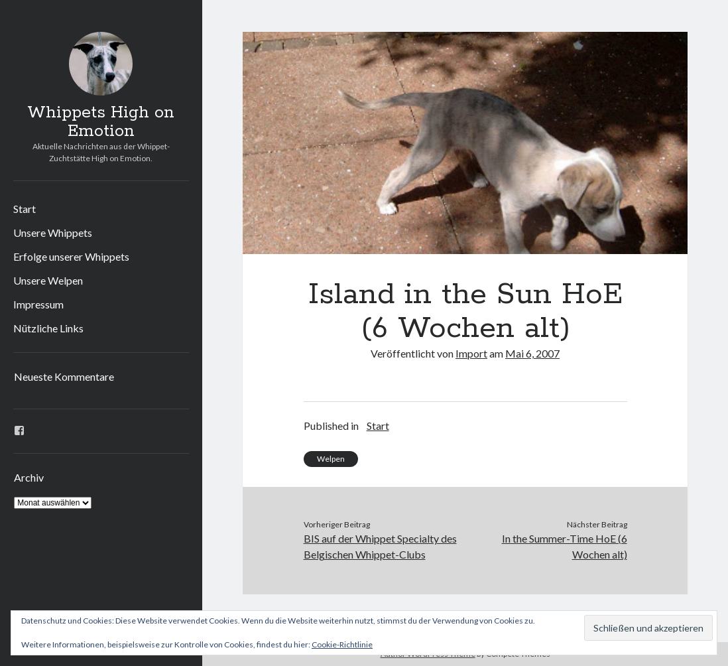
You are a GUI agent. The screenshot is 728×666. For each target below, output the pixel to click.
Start (24, 208)
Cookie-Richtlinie (342, 644)
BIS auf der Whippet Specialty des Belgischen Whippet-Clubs (380, 546)
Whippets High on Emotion (100, 122)
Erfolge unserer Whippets (71, 256)
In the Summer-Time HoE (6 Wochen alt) (564, 546)
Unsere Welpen (48, 280)
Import (471, 353)
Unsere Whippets (52, 232)
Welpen (331, 459)
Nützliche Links (48, 328)
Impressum (38, 304)
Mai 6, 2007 (532, 353)
